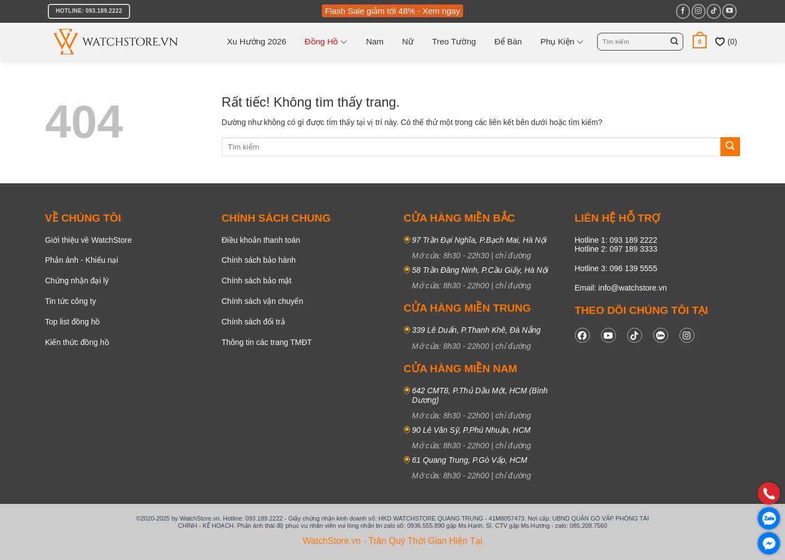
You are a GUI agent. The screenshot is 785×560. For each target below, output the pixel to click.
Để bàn (508, 41)
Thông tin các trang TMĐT (267, 342)
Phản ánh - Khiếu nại (81, 260)
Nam (375, 41)
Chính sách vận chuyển (263, 301)
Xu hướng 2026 (256, 41)
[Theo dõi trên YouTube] (729, 11)
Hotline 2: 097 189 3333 (616, 248)
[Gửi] (674, 41)
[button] (700, 41)
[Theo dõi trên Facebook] (683, 11)
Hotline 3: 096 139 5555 (616, 268)
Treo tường (454, 41)
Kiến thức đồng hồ (77, 342)
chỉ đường (513, 255)
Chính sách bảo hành (259, 260)
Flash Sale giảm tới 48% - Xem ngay (392, 11)
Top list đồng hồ (72, 321)
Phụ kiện (562, 41)
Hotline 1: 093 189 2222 (616, 240)
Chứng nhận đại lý (77, 280)
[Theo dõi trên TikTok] (714, 11)
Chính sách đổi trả (253, 321)
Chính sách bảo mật (257, 280)
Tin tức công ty (70, 301)
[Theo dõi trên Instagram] (698, 11)
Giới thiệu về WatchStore (88, 240)
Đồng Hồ (326, 41)
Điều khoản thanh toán (261, 240)
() (725, 41)
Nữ (408, 41)
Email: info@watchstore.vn (621, 287)
